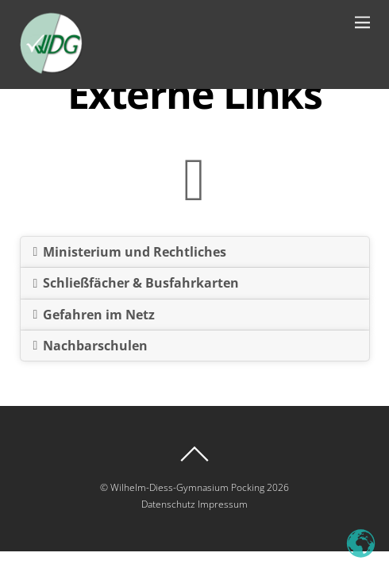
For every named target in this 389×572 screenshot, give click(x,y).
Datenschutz (168, 504)
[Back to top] (194, 454)
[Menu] (362, 22)
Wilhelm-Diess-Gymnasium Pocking (187, 487)
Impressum (223, 504)
